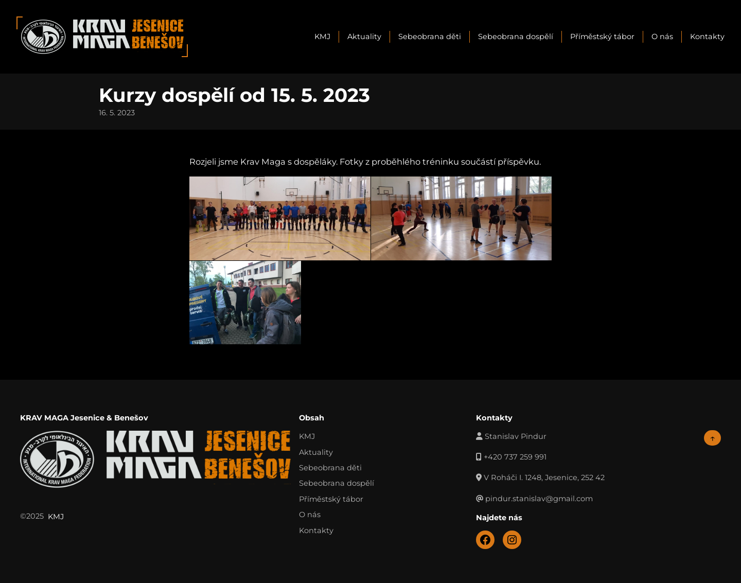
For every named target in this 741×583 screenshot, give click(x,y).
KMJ (322, 36)
